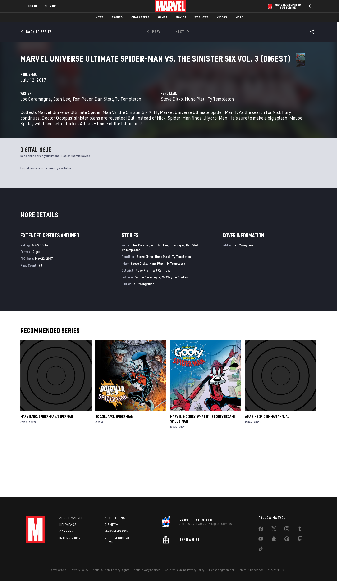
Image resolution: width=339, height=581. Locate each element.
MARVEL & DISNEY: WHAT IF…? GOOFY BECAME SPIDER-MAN (202, 472)
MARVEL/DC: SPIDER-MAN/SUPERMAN (46, 469)
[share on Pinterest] (286, 539)
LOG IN (32, 6)
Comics (117, 17)
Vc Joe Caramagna (147, 330)
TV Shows (202, 17)
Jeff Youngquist (143, 337)
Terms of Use (58, 570)
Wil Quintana (162, 323)
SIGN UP (50, 6)
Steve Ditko (216, 111)
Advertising (115, 518)
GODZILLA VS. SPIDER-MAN (114, 469)
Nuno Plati (239, 111)
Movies (181, 17)
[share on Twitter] (273, 529)
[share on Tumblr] (300, 529)
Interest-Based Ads (251, 570)
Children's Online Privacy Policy (184, 570)
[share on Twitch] (300, 539)
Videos (222, 17)
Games (162, 17)
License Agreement (221, 570)
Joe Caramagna (124, 111)
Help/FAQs (68, 525)
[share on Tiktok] (260, 549)
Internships (69, 538)
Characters (140, 17)
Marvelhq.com (117, 531)
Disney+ (111, 525)
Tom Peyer (171, 111)
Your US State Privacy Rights (111, 570)
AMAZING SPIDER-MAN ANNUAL (267, 469)
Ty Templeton (122, 117)
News (100, 17)
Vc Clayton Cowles (175, 330)
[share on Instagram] (286, 529)
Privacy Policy (79, 570)
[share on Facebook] (260, 529)
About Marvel (71, 518)
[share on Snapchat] (273, 539)
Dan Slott (192, 111)
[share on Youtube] (260, 539)
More (239, 17)
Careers (66, 531)
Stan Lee (150, 111)
